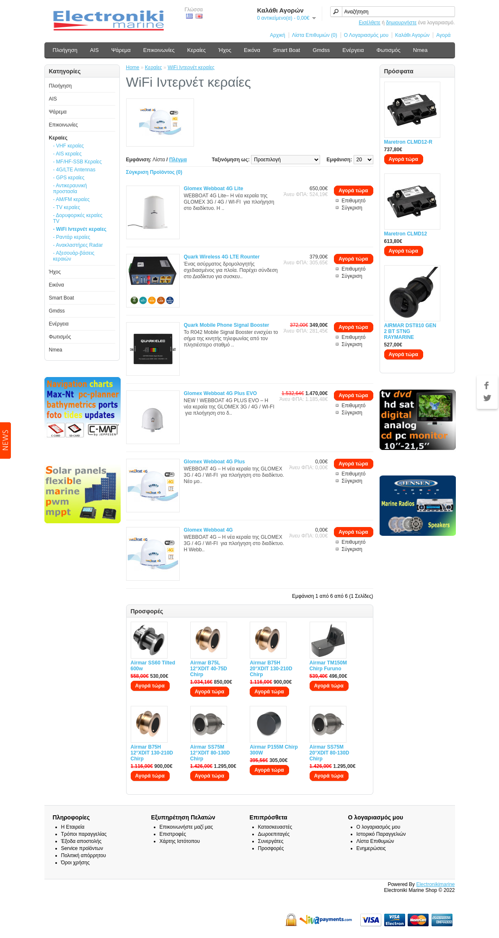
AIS (94, 50)
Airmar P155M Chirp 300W (274, 750)
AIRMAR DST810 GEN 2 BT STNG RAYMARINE (410, 331)
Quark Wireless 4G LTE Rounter (222, 257)
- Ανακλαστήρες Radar (78, 245)
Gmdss (321, 50)
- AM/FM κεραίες (71, 199)
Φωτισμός (388, 50)
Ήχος (224, 50)
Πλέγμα (178, 160)
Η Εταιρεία (73, 827)
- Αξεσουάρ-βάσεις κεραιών (74, 256)
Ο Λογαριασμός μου (366, 35)
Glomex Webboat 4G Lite (213, 188)
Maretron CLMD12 (405, 234)
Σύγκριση (351, 208)
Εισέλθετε (369, 23)
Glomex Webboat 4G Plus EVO (220, 393)
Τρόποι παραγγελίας (84, 834)
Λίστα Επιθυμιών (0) (314, 35)
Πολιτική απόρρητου (83, 855)
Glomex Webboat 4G (208, 530)
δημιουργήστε (401, 23)
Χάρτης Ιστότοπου (180, 841)
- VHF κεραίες (68, 146)
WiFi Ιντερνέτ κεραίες (191, 67)
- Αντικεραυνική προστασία (70, 188)
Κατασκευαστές (275, 827)
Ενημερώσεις (371, 848)
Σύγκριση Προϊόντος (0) (154, 172)
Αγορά (443, 35)
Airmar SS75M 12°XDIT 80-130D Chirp (210, 753)
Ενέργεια (353, 50)
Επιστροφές (173, 834)
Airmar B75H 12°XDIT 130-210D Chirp (152, 753)
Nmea (420, 50)
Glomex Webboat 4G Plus (214, 462)
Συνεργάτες (271, 841)
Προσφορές (271, 848)
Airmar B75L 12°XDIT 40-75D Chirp (208, 668)
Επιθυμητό (353, 201)
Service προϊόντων (82, 848)
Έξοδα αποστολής (81, 841)
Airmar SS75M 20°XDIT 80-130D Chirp (329, 753)
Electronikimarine (435, 884)
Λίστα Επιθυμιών (375, 841)
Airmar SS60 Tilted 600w (153, 666)
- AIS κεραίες (67, 154)
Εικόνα (252, 50)
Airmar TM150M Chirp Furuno (328, 666)
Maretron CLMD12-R (408, 142)
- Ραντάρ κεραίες (71, 237)
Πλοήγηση (65, 50)
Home (133, 67)
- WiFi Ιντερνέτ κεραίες (80, 229)
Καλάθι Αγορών (412, 35)
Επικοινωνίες (159, 50)
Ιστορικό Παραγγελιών (381, 834)
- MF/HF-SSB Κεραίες (77, 162)
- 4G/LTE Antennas (74, 170)
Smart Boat (286, 50)
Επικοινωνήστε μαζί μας (186, 827)
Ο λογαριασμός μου (379, 827)
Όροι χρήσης (75, 863)
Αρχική (277, 35)
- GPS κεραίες (69, 178)
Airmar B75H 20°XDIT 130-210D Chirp (271, 668)
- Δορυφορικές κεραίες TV (78, 218)
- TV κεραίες (66, 207)
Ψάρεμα (121, 50)
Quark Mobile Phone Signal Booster (226, 325)
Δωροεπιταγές (274, 834)
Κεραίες (196, 50)
